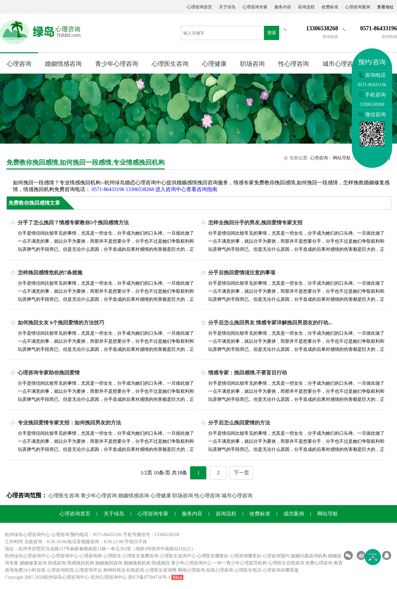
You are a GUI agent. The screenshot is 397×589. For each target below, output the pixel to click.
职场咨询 (252, 63)
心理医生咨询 (170, 63)
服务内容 (282, 7)
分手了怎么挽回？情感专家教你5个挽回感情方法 (73, 222)
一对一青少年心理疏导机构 (240, 563)
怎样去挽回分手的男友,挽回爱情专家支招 (255, 222)
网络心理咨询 (191, 570)
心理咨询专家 (255, 7)
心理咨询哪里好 (245, 555)
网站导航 (342, 158)
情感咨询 (57, 563)
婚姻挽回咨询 (108, 563)
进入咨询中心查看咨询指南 (186, 189)
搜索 (271, 32)
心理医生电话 (247, 570)
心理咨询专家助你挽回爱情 (49, 372)
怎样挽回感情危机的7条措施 (50, 272)
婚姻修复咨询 (33, 563)
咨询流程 (306, 7)
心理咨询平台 (88, 570)
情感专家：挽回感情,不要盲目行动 (247, 372)
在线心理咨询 (219, 570)
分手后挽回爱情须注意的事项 (241, 272)
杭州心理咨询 (104, 577)
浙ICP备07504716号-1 (149, 577)
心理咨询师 (90, 555)
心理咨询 (19, 63)
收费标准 (329, 7)
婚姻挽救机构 (137, 563)
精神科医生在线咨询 (123, 570)
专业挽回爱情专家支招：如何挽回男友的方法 (69, 422)
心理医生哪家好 (213, 555)
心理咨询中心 (64, 555)
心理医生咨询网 (161, 570)
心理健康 (214, 63)
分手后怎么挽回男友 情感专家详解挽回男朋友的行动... (270, 322)
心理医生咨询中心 (178, 555)
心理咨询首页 (199, 7)
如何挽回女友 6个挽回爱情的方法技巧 (61, 322)
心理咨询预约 (276, 555)
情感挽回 (161, 563)
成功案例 (293, 513)
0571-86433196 (108, 189)
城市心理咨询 (340, 63)
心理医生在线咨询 (286, 563)
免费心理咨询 (318, 563)
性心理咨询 (293, 63)
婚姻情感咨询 (63, 63)
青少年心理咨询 (116, 63)
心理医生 (112, 555)
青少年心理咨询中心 (191, 563)
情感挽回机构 (80, 563)
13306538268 (140, 189)
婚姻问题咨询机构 (309, 555)
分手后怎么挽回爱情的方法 (239, 422)
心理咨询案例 (357, 7)
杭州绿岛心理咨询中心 (27, 555)
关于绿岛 (227, 7)
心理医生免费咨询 (140, 555)
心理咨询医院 (60, 570)
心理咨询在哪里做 (280, 570)
